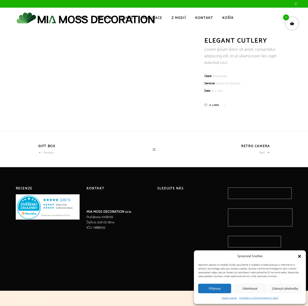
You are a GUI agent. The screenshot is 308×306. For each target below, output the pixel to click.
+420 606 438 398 (99, 197)
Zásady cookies (229, 298)
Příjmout (215, 288)
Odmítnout (249, 288)
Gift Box (46, 146)
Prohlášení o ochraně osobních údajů (258, 298)
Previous (46, 152)
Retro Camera (255, 146)
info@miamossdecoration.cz (105, 204)
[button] (299, 256)
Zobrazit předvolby (285, 288)
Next (264, 152)
